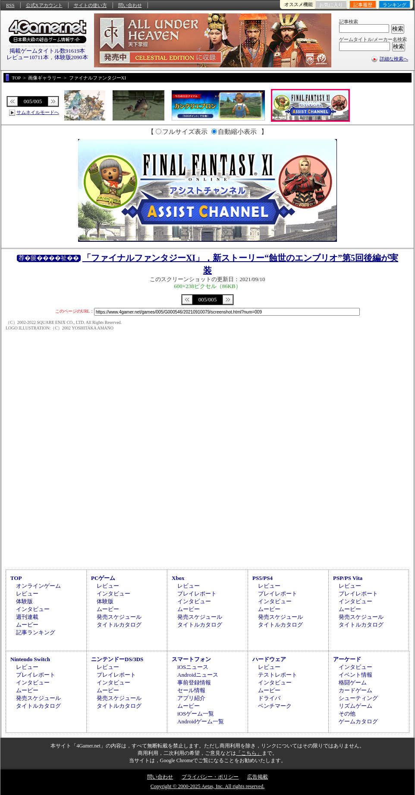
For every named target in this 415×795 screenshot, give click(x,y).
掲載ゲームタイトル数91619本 (47, 51)
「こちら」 (249, 753)
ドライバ (269, 698)
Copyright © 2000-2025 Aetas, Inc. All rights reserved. (207, 786)
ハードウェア (269, 659)
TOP (16, 578)
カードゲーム (355, 690)
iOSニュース (192, 667)
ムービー (27, 624)
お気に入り (331, 4)
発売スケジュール (119, 617)
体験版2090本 (71, 57)
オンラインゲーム (38, 586)
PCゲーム (103, 578)
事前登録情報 (194, 682)
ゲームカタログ (358, 721)
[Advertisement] (207, 494)
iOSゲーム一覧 (195, 713)
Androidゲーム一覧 (200, 721)
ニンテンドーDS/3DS (117, 659)
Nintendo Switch (30, 659)
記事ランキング (35, 632)
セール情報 (191, 690)
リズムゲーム (355, 706)
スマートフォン (191, 659)
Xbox (178, 578)
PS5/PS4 (262, 578)
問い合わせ (130, 5)
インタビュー (33, 609)
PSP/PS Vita (347, 578)
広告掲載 (257, 777)
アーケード (347, 659)
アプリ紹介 (191, 698)
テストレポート (277, 674)
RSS (10, 5)
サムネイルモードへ (37, 112)
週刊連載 (27, 617)
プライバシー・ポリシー (210, 777)
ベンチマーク (275, 706)
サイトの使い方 (90, 5)
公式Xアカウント (44, 5)
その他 (347, 713)
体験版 (24, 601)
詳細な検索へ (394, 58)
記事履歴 (362, 4)
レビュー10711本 (27, 57)
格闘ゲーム (353, 682)
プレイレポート (197, 593)
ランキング (394, 4)
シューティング (358, 698)
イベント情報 (355, 674)
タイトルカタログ (119, 624)
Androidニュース (197, 674)
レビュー (27, 593)
